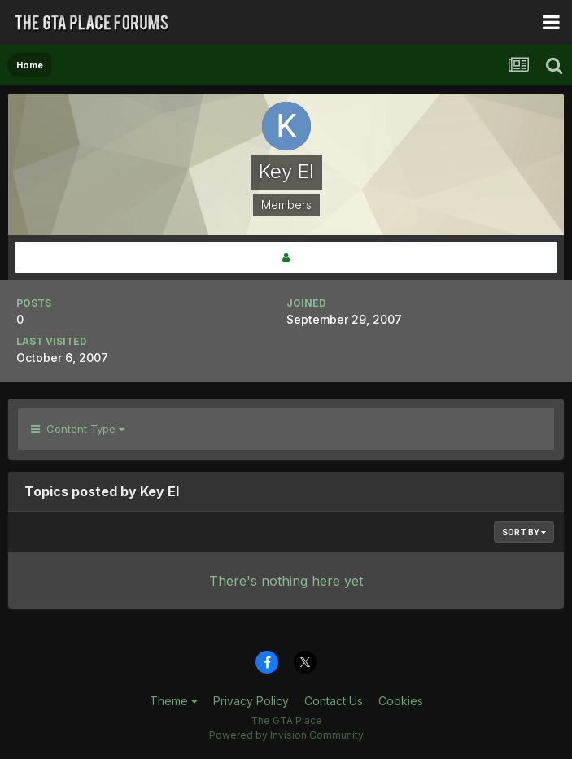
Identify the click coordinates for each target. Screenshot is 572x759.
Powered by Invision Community (286, 735)
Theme (174, 701)
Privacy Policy (251, 701)
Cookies (400, 701)
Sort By (524, 532)
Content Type (77, 428)
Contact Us (333, 701)
